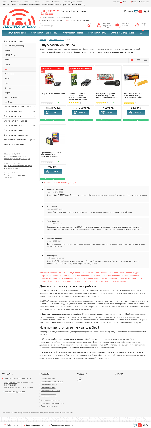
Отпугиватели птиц (97, 33)
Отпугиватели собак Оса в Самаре (84, 273)
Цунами (8, 88)
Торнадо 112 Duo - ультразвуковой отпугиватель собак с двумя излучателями (78, 96)
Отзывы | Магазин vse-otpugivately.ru (60, 182)
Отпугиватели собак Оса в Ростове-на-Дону (120, 273)
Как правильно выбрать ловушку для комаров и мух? (17, 157)
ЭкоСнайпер (9, 74)
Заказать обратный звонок (51, 20)
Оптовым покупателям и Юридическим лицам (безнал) (63, 5)
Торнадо (8, 50)
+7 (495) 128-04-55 (46, 14)
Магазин (5, 2)
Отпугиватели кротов (73, 33)
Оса (6, 69)
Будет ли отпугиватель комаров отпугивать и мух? (18, 167)
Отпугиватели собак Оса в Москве (111, 281)
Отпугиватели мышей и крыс (45, 33)
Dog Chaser (9, 102)
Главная (43, 40)
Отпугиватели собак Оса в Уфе (53, 273)
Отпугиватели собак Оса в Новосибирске (121, 275)
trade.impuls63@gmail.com (78, 20)
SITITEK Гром (10, 55)
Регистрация (144, 2)
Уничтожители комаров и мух (19, 139)
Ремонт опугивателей (14, 144)
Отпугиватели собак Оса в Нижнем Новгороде (60, 278)
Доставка (27, 2)
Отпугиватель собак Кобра (53, 93)
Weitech (7, 60)
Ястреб (7, 93)
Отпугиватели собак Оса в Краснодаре (100, 278)
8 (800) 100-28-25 (49, 11)
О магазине (56, 2)
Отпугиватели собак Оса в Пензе (86, 275)
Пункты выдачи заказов (72, 2)
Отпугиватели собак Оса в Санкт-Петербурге (74, 281)
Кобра (7, 83)
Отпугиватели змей (19, 125)
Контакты (6, 5)
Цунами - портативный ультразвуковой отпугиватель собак (51, 154)
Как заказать (16, 2)
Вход (133, 2)
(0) (47, 103)
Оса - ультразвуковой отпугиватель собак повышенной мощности (106, 95)
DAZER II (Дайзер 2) (12, 97)
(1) (75, 103)
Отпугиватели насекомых (19, 135)
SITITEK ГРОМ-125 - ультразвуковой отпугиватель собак (133, 95)
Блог (14, 5)
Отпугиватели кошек (13, 130)
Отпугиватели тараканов (122, 33)
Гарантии (45, 2)
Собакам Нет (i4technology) (15, 46)
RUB (119, 2)
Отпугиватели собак (17, 33)
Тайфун (7, 64)
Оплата (37, 2)
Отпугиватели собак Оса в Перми (54, 275)
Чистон (7, 78)
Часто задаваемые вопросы (29, 5)
